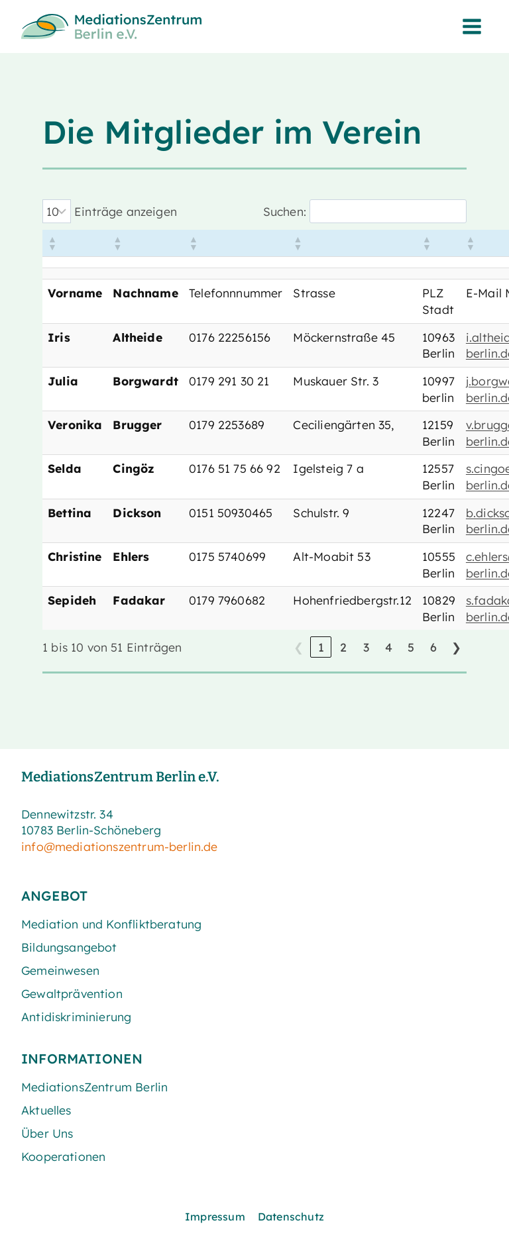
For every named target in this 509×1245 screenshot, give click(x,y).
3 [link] (366, 647)
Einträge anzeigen (125, 211)
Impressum (215, 1216)
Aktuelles (46, 1110)
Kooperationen (63, 1156)
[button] (52, 243)
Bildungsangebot (69, 947)
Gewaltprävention (72, 993)
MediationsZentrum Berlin (94, 1086)
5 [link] (411, 647)
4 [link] (388, 647)
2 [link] (343, 647)
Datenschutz (291, 1216)
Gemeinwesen (60, 970)
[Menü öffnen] (471, 26)
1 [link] (321, 647)
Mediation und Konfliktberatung (111, 924)
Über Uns (47, 1133)
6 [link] (433, 647)
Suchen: (284, 211)
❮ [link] (299, 647)
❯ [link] (456, 647)
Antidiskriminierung (76, 1016)
